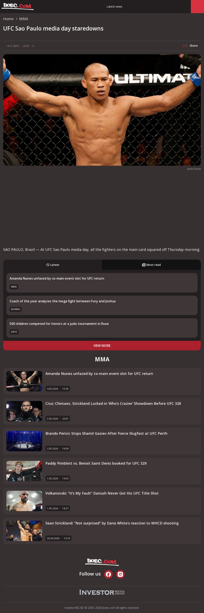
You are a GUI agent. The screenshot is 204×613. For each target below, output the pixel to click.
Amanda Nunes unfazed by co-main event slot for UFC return (57, 278)
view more (102, 345)
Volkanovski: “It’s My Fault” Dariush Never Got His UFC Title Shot (102, 493)
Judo (14, 331)
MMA (14, 286)
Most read (151, 265)
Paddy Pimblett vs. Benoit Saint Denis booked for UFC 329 (95, 463)
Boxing (15, 309)
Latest (52, 265)
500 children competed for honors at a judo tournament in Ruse (59, 323)
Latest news (114, 6)
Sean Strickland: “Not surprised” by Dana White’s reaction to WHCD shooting (112, 523)
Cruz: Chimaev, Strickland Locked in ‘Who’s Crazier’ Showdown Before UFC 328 (113, 403)
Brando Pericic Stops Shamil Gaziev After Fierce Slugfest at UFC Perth (106, 433)
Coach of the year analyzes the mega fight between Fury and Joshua (63, 301)
